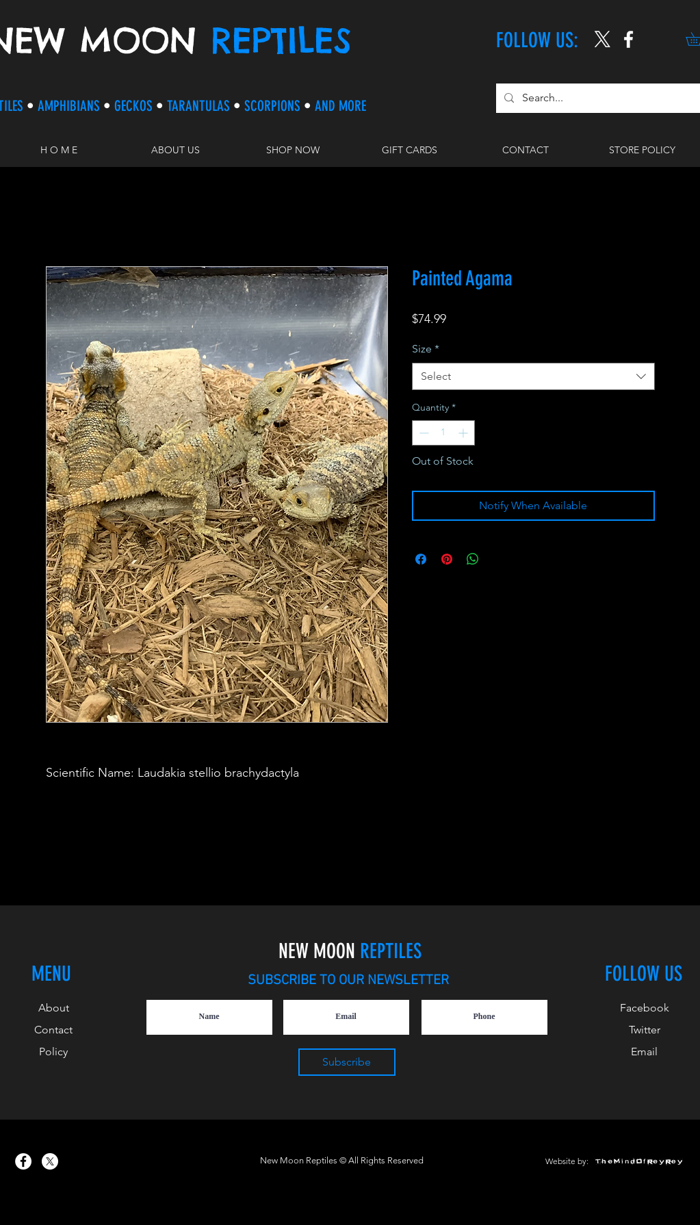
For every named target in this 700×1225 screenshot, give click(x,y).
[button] (292, 150)
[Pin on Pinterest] (447, 559)
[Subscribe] (347, 1062)
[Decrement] (422, 433)
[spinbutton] (443, 433)
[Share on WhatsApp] (473, 559)
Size (425, 348)
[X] (602, 39)
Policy (53, 1051)
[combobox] (533, 376)
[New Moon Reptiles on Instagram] (628, 39)
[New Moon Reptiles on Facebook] (23, 1161)
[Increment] (464, 433)
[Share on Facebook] (421, 559)
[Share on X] (499, 559)
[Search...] (598, 98)
